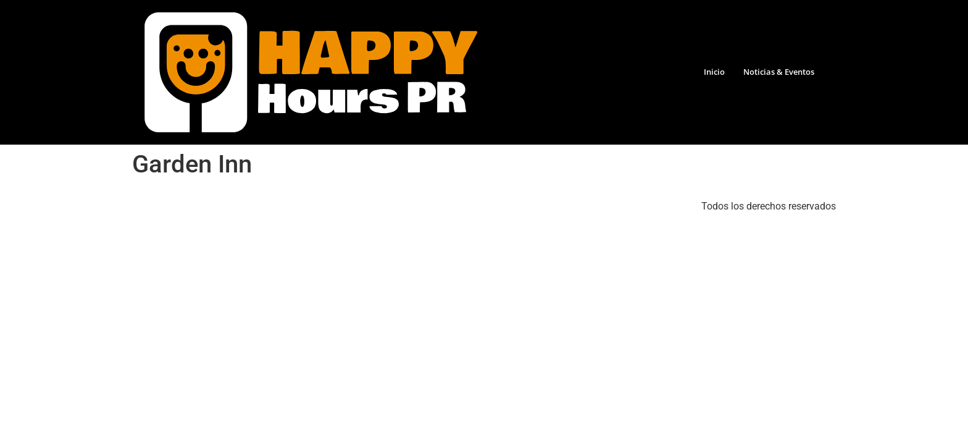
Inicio (714, 71)
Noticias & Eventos (778, 71)
